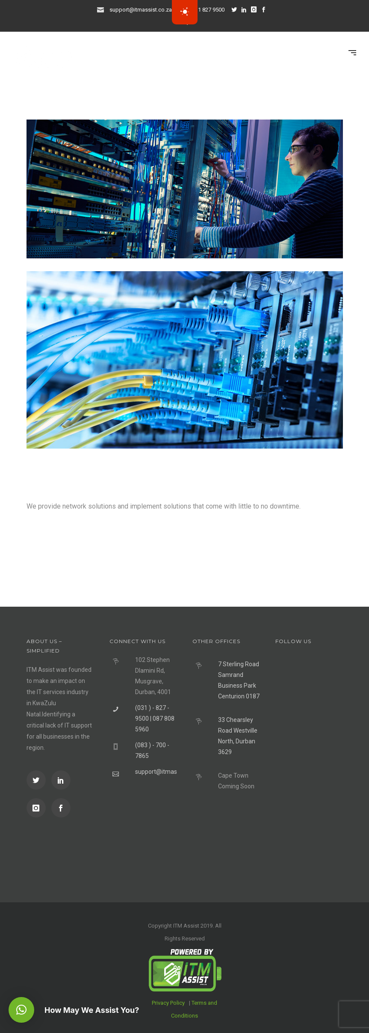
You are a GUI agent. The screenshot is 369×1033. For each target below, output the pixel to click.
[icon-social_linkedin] (246, 9)
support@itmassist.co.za (140, 9)
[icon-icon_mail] (102, 9)
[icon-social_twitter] (236, 9)
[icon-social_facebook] (61, 807)
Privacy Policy (168, 1003)
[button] (21, 1010)
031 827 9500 (208, 9)
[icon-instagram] (256, 9)
